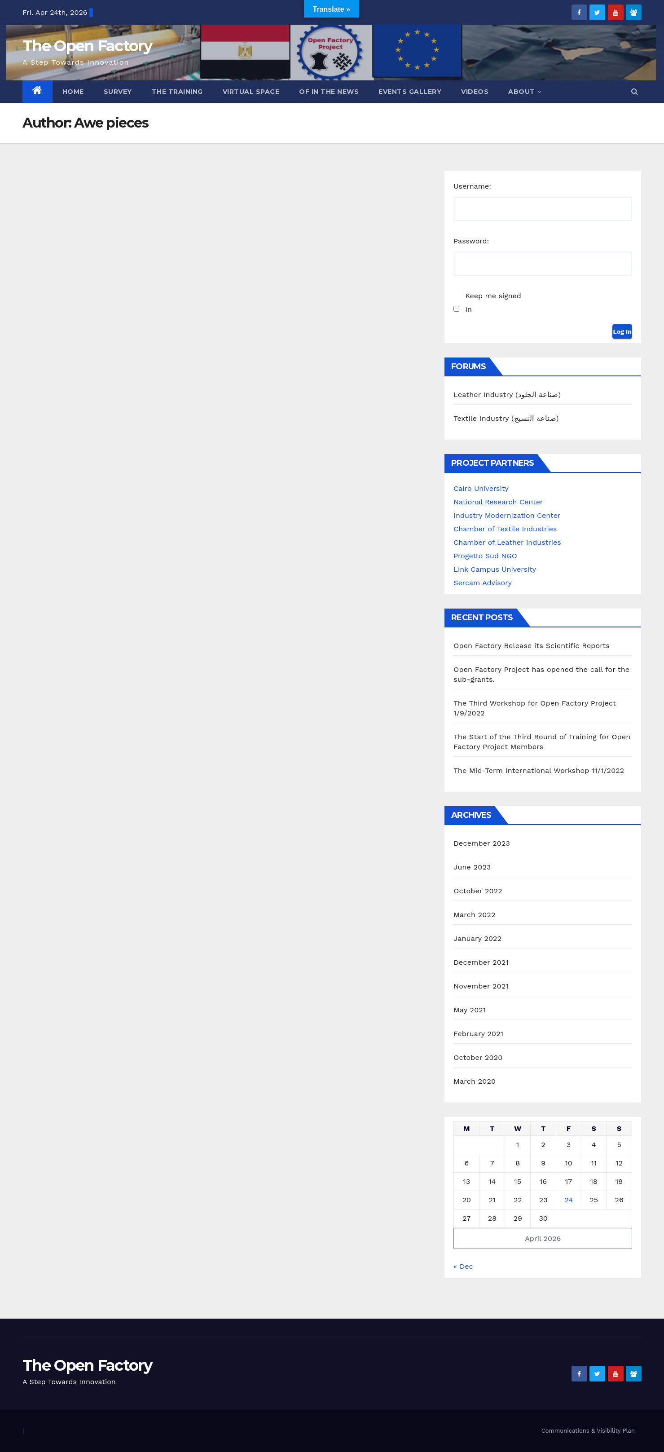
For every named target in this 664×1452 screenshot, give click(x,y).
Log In (622, 331)
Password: (471, 241)
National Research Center (498, 502)
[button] (634, 91)
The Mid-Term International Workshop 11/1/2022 (538, 770)
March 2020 (474, 1081)
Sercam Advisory (482, 582)
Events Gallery (409, 92)
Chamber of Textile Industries (505, 529)
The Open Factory (87, 45)
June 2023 (472, 867)
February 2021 (478, 1033)
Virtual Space (251, 92)
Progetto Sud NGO (485, 556)
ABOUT (524, 92)
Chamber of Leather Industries (507, 542)
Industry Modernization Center (506, 515)
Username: (472, 186)
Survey (118, 92)
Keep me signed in (493, 302)
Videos (474, 92)
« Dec (463, 1266)
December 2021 (481, 962)
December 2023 (481, 843)
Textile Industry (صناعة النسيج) (505, 418)
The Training (177, 92)
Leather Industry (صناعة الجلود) (507, 394)
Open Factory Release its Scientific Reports (531, 645)
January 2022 (477, 938)
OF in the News (329, 92)
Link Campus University (494, 569)
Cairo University (480, 488)
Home (73, 92)
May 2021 (469, 1010)
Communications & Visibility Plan (588, 1430)
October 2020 (477, 1057)
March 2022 (474, 914)
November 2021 (480, 986)
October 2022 (477, 891)
